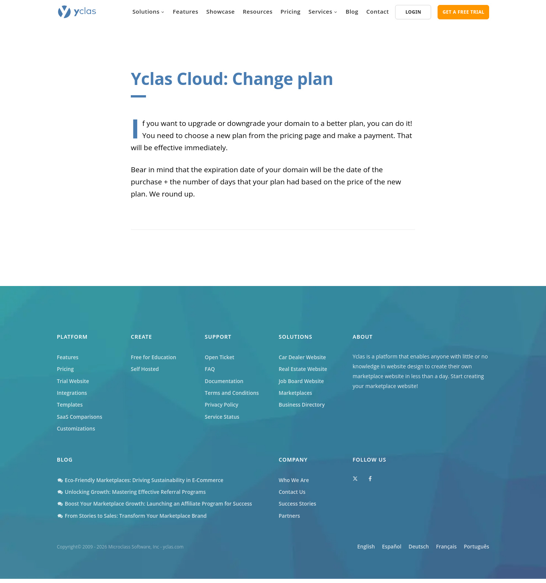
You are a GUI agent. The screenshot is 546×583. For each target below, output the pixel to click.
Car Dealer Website (303, 357)
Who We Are (294, 483)
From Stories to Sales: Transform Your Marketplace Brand (134, 520)
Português (476, 551)
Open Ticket (220, 357)
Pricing (291, 11)
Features (185, 11)
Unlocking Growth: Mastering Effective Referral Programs (134, 495)
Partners (290, 520)
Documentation (225, 382)
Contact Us (292, 495)
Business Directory (302, 406)
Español (377, 551)
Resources (258, 11)
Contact (377, 11)
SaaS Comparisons (80, 419)
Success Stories (298, 507)
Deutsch (408, 551)
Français (441, 551)
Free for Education (154, 357)
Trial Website (73, 382)
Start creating (467, 376)
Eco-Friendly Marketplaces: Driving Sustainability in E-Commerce (143, 483)
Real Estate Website (304, 369)
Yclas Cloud (177, 78)
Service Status (222, 419)
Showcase (220, 11)
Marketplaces (296, 394)
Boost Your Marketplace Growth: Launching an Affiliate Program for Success (158, 507)
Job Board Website (302, 382)
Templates (70, 406)
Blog (352, 11)
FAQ (210, 369)
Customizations (76, 431)
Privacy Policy (222, 406)
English (346, 551)
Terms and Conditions (233, 394)
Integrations (72, 394)
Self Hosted (145, 369)
